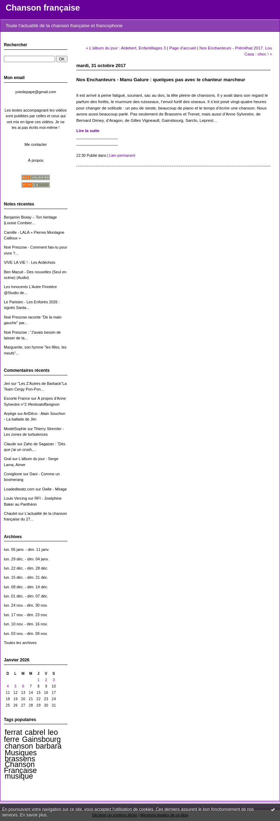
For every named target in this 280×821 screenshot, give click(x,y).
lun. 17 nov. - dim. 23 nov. (26, 615)
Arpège (10, 413)
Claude (10, 444)
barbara (48, 746)
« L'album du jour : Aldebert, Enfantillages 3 (126, 48)
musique (19, 776)
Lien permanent (122, 155)
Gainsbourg (41, 739)
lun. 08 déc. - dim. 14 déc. (26, 587)
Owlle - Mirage (54, 489)
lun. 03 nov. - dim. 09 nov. (26, 633)
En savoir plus (33, 815)
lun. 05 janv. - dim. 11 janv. (26, 549)
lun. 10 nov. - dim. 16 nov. (26, 624)
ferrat (13, 732)
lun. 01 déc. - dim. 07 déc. (26, 596)
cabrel (35, 732)
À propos (35, 160)
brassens (20, 759)
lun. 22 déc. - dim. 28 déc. (26, 568)
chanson (19, 746)
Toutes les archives (20, 643)
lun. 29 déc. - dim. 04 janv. (26, 559)
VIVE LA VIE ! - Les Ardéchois (29, 262)
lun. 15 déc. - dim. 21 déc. (26, 577)
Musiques (21, 753)
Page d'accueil (182, 48)
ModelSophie (15, 429)
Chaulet (10, 513)
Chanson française (43, 7)
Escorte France (17, 398)
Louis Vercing (15, 498)
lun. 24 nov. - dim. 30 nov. (26, 605)
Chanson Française (20, 767)
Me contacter (35, 144)
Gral (7, 459)
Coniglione (13, 474)
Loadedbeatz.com (19, 489)
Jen (7, 383)
